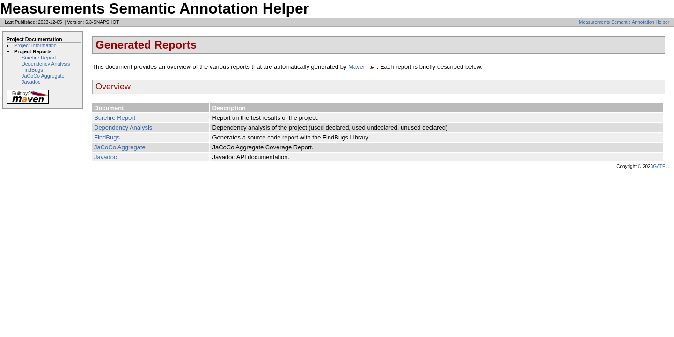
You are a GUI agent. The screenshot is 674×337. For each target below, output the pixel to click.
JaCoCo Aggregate (43, 76)
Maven (357, 66)
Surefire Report (39, 57)
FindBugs (32, 70)
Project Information (35, 45)
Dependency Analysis (46, 63)
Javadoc (31, 82)
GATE (659, 166)
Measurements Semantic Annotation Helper (624, 22)
